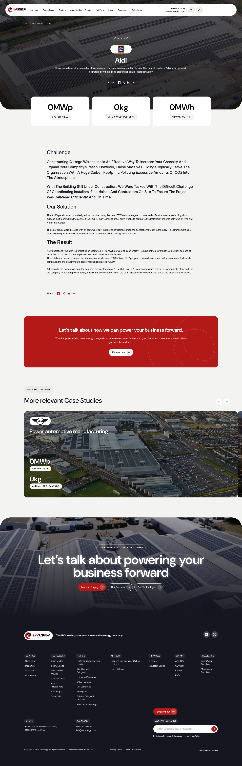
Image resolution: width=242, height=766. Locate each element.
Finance (88, 10)
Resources (123, 10)
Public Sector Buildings (87, 705)
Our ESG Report (118, 669)
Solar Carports (57, 666)
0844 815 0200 (178, 8)
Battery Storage (58, 679)
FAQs (177, 676)
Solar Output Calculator (206, 662)
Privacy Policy (194, 736)
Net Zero (100, 10)
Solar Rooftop (57, 661)
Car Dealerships (84, 687)
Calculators (137, 10)
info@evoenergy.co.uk (175, 11)
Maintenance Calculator (207, 671)
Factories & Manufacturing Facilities (88, 662)
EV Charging (56, 692)
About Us (179, 661)
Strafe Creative (211, 751)
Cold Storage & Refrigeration (83, 671)
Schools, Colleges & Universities (85, 698)
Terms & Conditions (133, 750)
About (111, 10)
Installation (29, 666)
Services (34, 10)
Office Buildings (84, 682)
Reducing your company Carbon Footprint (125, 662)
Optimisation (30, 676)
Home (26, 23)
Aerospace (82, 692)
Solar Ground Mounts (57, 672)
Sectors (62, 10)
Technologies (48, 10)
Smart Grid (56, 697)
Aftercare (29, 671)
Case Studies (76, 10)
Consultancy (30, 661)
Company (180, 656)
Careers (178, 671)
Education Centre (157, 666)
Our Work (179, 666)
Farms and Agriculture (87, 677)
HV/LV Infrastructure (57, 685)
